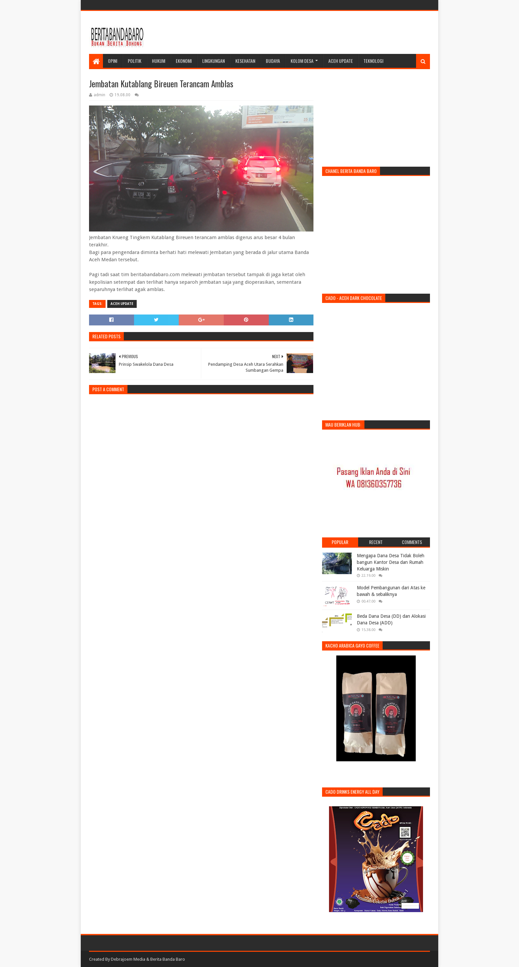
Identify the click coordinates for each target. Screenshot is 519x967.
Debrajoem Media (128, 959)
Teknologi (373, 60)
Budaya (273, 60)
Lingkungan (213, 60)
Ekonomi (184, 60)
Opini (112, 60)
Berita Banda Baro (167, 959)
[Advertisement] (309, 32)
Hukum (158, 60)
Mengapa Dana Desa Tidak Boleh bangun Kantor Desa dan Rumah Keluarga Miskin (390, 562)
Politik (134, 60)
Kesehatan (245, 60)
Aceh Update (340, 60)
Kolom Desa (302, 60)
